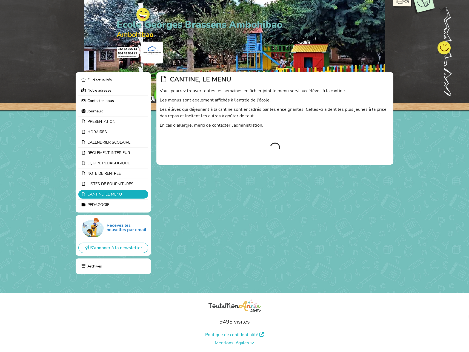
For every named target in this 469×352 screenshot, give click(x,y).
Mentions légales (234, 343)
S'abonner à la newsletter (113, 248)
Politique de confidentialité (234, 335)
